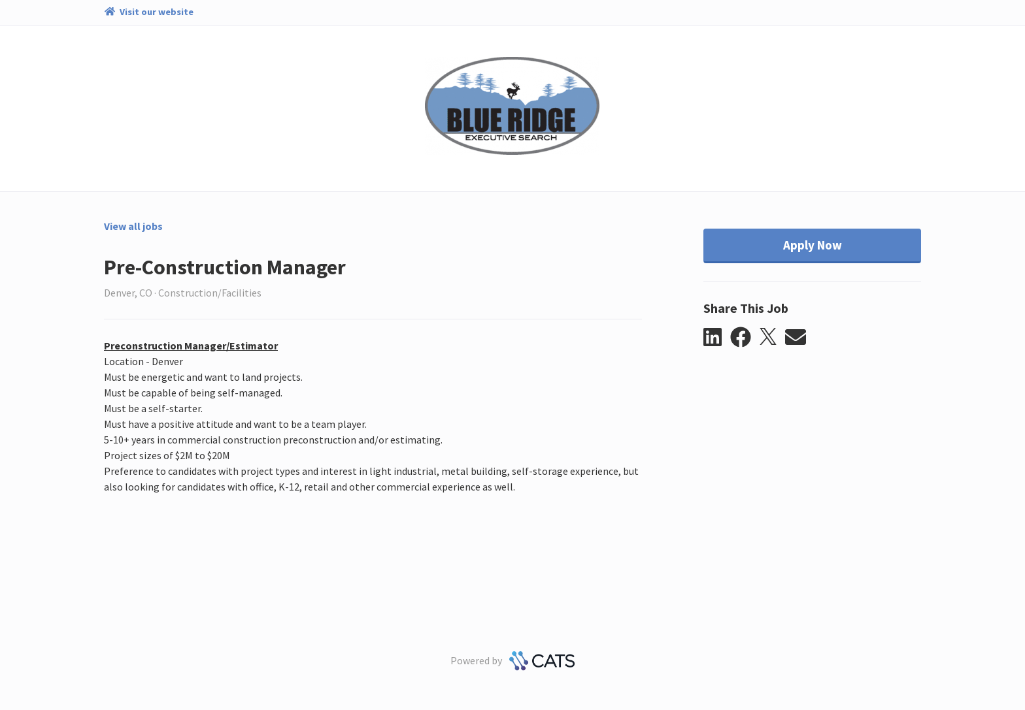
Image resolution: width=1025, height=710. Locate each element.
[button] (716, 338)
